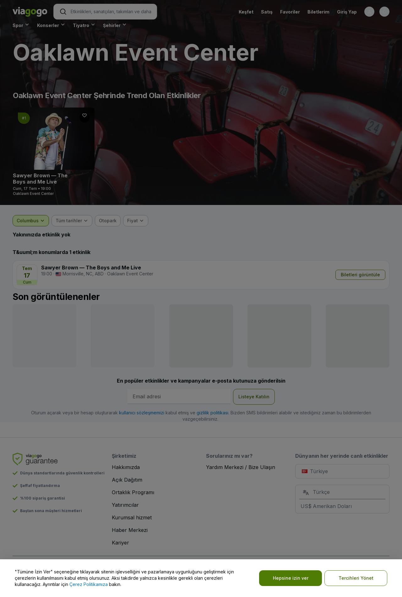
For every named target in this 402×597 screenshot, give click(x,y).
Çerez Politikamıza (88, 584)
